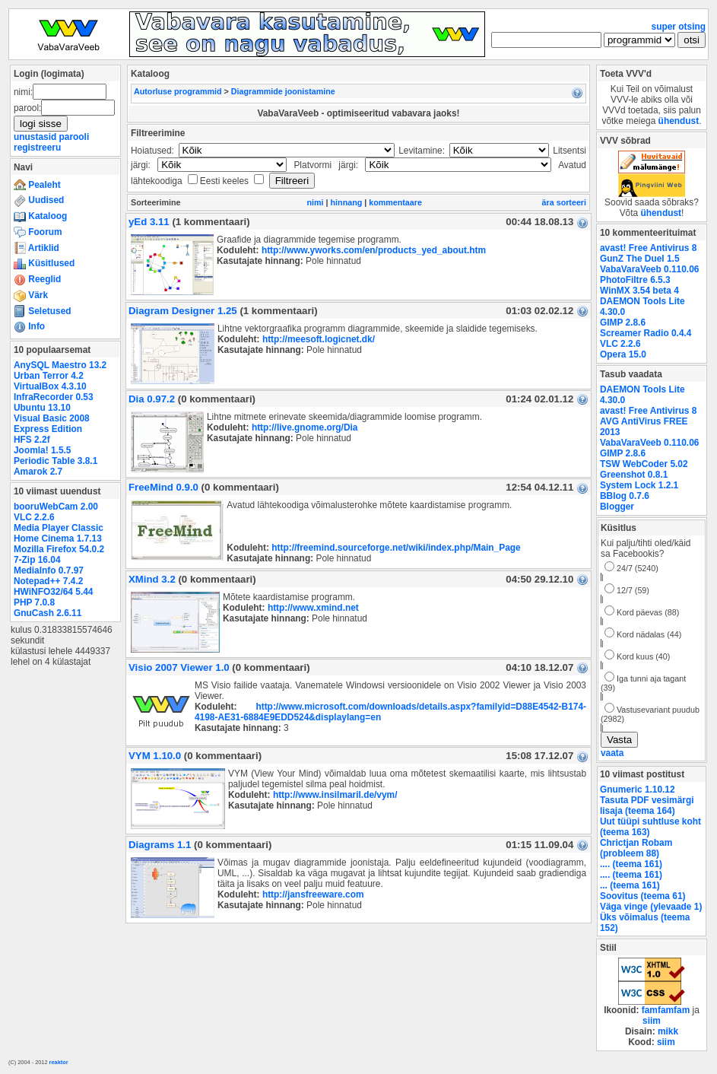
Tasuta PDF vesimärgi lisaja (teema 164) (647, 805)
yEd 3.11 (149, 221)
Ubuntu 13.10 (42, 407)
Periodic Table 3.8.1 (55, 461)
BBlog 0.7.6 (624, 496)
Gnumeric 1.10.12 (637, 789)
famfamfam (666, 1010)
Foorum (38, 232)
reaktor (58, 1062)
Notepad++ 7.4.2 (48, 581)
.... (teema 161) (631, 864)
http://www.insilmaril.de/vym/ (335, 795)
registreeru (37, 147)
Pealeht (37, 185)
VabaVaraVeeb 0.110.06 (649, 269)
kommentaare (395, 202)
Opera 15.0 (623, 354)
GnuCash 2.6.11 (47, 613)
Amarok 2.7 (38, 471)
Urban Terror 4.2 (49, 375)
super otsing (679, 26)
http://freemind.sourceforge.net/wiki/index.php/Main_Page (395, 547)
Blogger (617, 506)
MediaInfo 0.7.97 (49, 570)
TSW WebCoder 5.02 (644, 464)
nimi (315, 202)
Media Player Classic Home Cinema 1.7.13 (58, 533)
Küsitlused (44, 263)
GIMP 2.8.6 (623, 322)
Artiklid (36, 248)
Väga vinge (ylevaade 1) (651, 906)
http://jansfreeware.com (313, 894)
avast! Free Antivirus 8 (648, 248)
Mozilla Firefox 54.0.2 (59, 549)
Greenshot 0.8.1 (634, 474)
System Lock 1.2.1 (639, 485)
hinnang (347, 202)
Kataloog (40, 216)
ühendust (679, 121)
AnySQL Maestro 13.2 (60, 365)
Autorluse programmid (178, 91)
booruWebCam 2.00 (56, 506)
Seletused (42, 311)
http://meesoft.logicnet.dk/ (318, 339)
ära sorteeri (564, 202)
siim (651, 1020)
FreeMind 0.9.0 (163, 487)
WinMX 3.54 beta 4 (639, 290)
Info (29, 326)
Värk (31, 295)
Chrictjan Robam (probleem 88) (636, 848)
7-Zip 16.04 (37, 559)
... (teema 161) (630, 885)
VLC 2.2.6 (34, 517)
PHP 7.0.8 (34, 602)
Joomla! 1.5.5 (42, 450)
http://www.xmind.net (313, 607)
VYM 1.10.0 (154, 755)
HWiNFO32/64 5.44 (53, 591)
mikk (668, 1031)
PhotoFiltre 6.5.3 (635, 280)
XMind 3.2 (152, 579)
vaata (612, 753)
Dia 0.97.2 (151, 399)
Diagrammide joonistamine (283, 91)
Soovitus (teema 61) (642, 896)
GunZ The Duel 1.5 (640, 258)
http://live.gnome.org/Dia (305, 427)
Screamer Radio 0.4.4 (645, 333)
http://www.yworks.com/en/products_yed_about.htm (374, 250)
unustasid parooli (51, 137)
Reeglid (37, 279)
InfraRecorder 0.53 (54, 397)
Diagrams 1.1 (159, 844)
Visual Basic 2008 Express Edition (52, 423)
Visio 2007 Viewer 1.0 (179, 667)
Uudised (39, 200)
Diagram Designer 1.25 (182, 310)
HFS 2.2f (32, 439)
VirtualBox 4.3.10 (50, 386)
